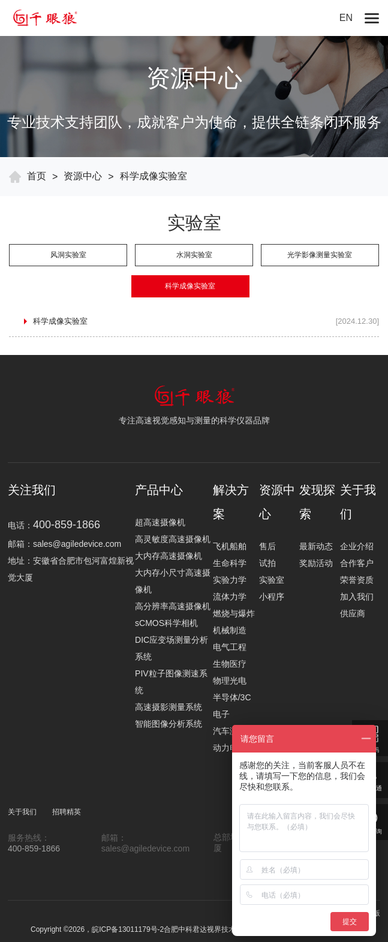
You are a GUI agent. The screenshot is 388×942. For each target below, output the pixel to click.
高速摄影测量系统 (168, 707)
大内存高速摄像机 (168, 556)
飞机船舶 (229, 546)
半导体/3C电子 (232, 706)
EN (346, 18)
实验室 (271, 580)
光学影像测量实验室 (319, 255)
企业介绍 (357, 546)
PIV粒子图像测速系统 (171, 682)
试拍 (267, 563)
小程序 (271, 596)
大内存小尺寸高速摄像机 (172, 581)
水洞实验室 (194, 255)
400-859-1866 (34, 848)
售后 (267, 546)
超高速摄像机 (160, 522)
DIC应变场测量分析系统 (171, 648)
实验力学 (229, 580)
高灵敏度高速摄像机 (172, 539)
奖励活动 (316, 563)
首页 (36, 176)
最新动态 (316, 546)
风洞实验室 (68, 255)
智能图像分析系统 (168, 724)
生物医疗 (229, 664)
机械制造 (229, 630)
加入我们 (357, 596)
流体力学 (229, 596)
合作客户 (357, 563)
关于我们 (22, 812)
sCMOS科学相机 (166, 623)
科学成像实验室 (153, 176)
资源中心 (83, 176)
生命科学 (229, 563)
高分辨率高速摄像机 (172, 606)
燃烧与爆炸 (234, 613)
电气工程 (229, 647)
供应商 (352, 613)
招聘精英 (66, 812)
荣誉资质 (357, 580)
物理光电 (229, 680)
